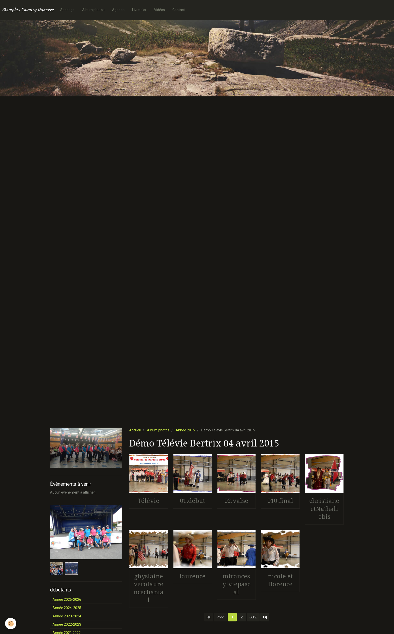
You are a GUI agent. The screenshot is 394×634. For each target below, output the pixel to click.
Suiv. (253, 617)
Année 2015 (185, 430)
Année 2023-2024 (67, 616)
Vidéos (159, 10)
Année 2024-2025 (67, 608)
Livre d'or (139, 10)
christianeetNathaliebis (324, 508)
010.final (280, 500)
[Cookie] (10, 623)
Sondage (67, 10)
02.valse (236, 500)
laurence (192, 576)
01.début (192, 500)
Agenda (118, 10)
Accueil (135, 430)
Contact (178, 10)
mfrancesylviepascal (236, 584)
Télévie (148, 500)
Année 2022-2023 (67, 624)
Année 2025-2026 (67, 600)
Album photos (93, 10)
